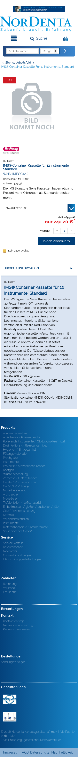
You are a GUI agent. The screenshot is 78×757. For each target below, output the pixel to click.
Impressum (12, 752)
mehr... (7, 197)
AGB (25, 752)
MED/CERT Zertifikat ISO (9, 699)
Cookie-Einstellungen (17, 555)
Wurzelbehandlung (15, 474)
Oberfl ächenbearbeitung (19, 510)
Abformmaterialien (15, 433)
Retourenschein (13, 547)
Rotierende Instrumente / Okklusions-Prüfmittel (34, 441)
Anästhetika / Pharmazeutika (21, 437)
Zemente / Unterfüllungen (20, 478)
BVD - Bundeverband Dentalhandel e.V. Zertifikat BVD (9, 717)
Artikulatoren (11, 494)
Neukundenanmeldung (18, 625)
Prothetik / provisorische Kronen (24, 466)
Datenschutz (39, 752)
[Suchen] (38, 38)
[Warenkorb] (64, 38)
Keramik (8, 514)
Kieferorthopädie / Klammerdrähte (25, 527)
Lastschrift (9, 592)
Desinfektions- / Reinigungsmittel (25, 445)
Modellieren (10, 498)
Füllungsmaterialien (15, 453)
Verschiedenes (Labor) (17, 531)
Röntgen (8, 470)
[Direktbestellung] (65, 51)
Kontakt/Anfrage (13, 621)
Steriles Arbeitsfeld (18, 62)
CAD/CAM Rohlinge (16, 486)
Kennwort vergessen (16, 629)
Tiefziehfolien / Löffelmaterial (22, 502)
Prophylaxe (10, 457)
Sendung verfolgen (13, 662)
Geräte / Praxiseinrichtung (20, 482)
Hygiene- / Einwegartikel (19, 449)
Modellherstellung (14, 490)
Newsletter (10, 551)
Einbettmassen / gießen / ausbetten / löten (31, 506)
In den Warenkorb (56, 241)
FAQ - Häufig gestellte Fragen (22, 559)
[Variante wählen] (39, 208)
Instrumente (11, 461)
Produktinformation (22, 268)
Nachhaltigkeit (62, 752)
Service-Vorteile (13, 543)
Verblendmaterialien (16, 519)
